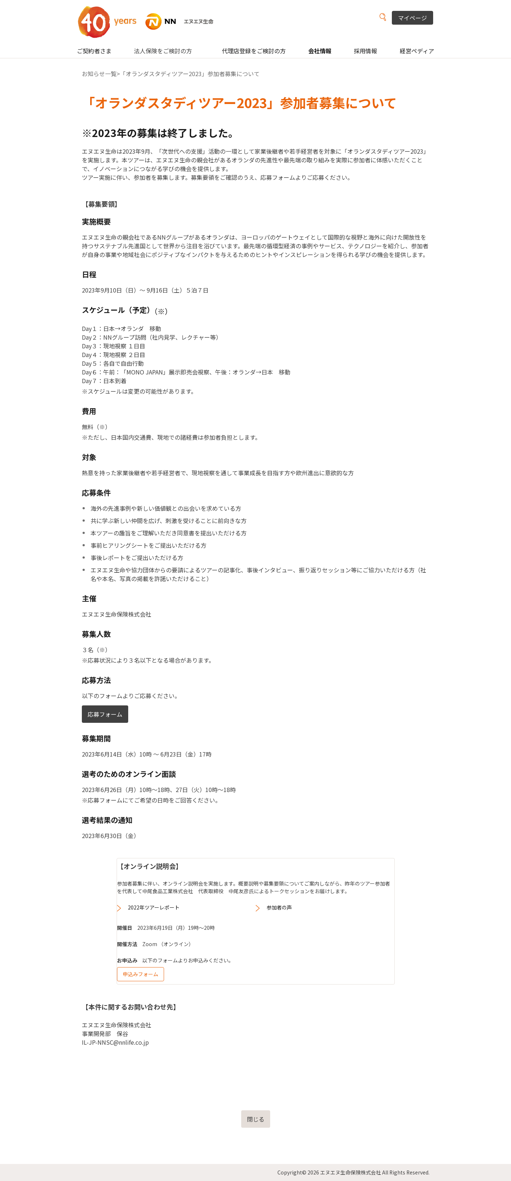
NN (150, 21)
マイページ (412, 17)
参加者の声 (279, 907)
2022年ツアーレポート (154, 907)
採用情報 (365, 50)
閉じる (255, 1119)
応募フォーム (105, 714)
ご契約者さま (94, 50)
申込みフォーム (140, 974)
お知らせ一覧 (99, 73)
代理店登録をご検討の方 (254, 50)
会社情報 (319, 50)
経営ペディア (417, 50)
